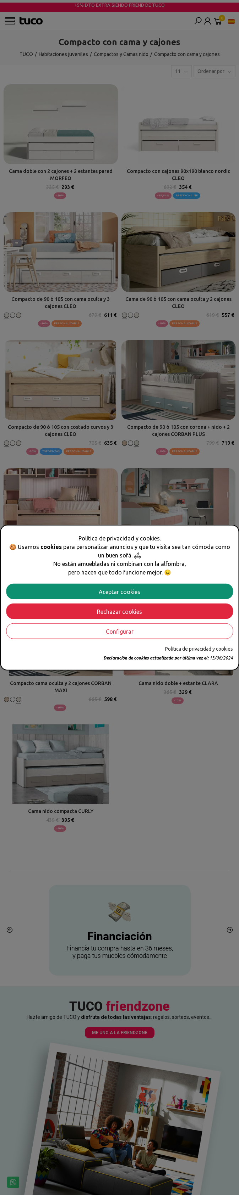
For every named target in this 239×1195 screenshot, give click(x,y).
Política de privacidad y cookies (199, 648)
